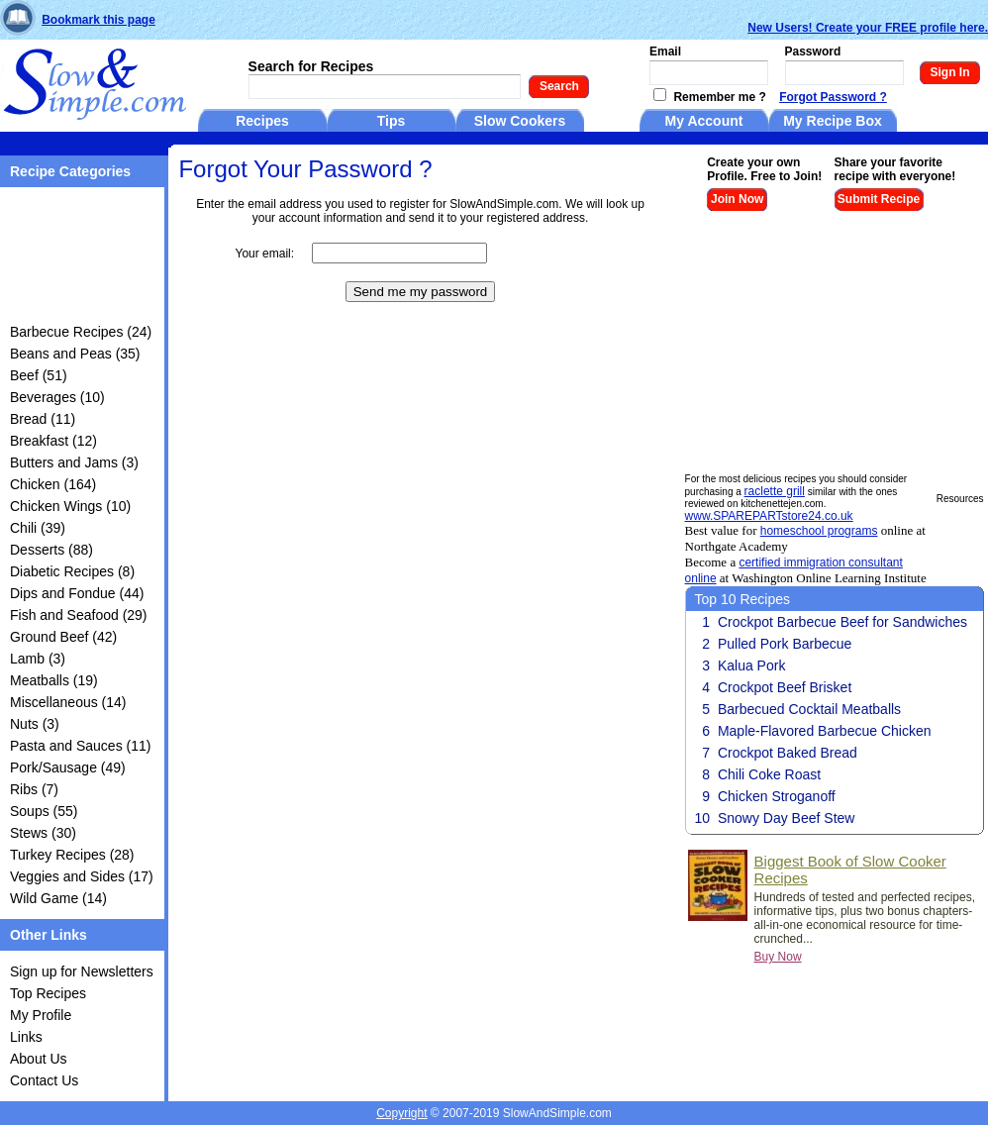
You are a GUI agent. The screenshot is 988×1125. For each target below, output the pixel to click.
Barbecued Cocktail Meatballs (809, 709)
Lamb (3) (37, 658)
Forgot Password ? (833, 97)
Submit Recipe (879, 199)
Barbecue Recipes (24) (80, 332)
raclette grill (774, 491)
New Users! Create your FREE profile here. (867, 28)
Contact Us (44, 1080)
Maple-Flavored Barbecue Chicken (825, 731)
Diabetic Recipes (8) (72, 571)
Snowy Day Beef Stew (786, 818)
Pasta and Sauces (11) (80, 746)
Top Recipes (48, 993)
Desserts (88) (51, 550)
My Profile (40, 1015)
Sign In (950, 72)
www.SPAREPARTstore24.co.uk (769, 516)
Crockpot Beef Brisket (784, 687)
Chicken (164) (53, 484)
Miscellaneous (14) (68, 702)
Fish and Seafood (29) (79, 615)
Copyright (401, 1113)
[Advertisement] (72, 259)
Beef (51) (38, 375)
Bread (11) (42, 419)
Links (26, 1037)
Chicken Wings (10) (70, 506)
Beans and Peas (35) (75, 353)
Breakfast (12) (53, 441)
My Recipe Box (832, 121)
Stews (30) (43, 833)
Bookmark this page (98, 20)
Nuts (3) (34, 724)
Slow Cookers (520, 121)
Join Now (737, 199)
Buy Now (778, 957)
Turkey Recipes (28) (72, 855)
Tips (391, 121)
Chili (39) (37, 528)
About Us (38, 1059)
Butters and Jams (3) (74, 462)
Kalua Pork (751, 665)
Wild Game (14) (58, 898)
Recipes (262, 121)
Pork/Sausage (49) (68, 767)
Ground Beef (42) (63, 637)
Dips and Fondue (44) (77, 593)
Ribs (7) (34, 789)
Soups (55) (43, 811)
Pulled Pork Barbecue (784, 644)
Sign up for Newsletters (81, 971)
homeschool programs (819, 531)
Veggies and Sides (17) (81, 876)
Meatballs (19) (54, 680)
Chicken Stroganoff (777, 796)
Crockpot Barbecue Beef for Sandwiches (842, 622)
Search (559, 86)
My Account (704, 121)
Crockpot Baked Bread (787, 753)
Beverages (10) (57, 397)
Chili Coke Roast (769, 774)
